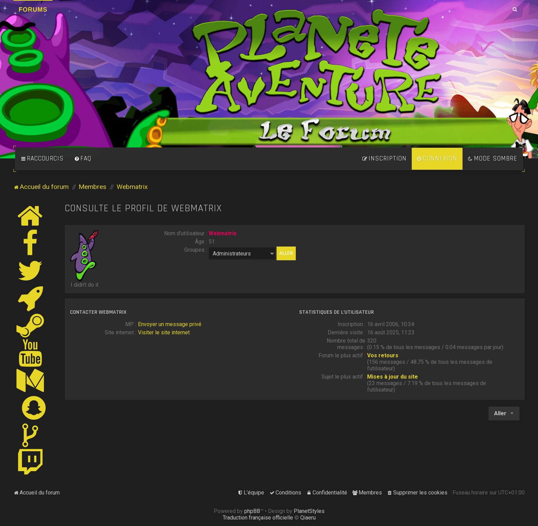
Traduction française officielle (258, 517)
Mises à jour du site (392, 376)
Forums (33, 9)
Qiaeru (308, 517)
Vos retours (382, 355)
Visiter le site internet (164, 332)
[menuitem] (82, 159)
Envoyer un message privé (169, 324)
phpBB (252, 511)
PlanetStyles (309, 511)
